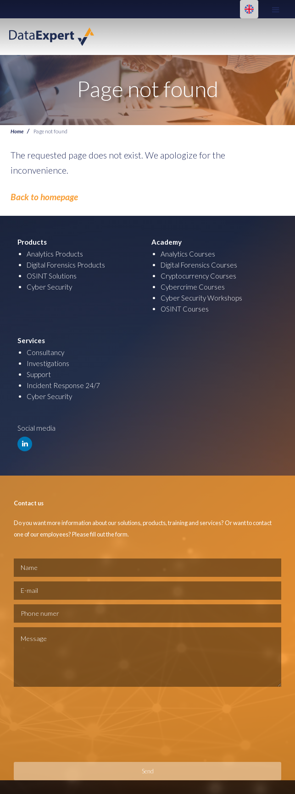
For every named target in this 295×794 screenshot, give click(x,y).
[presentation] (51, 724)
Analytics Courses (188, 254)
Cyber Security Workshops (201, 298)
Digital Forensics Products (66, 265)
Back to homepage (44, 197)
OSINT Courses (185, 309)
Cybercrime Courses (193, 287)
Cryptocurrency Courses (198, 276)
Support (39, 374)
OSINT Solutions (52, 276)
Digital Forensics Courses (199, 265)
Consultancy (45, 352)
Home (17, 131)
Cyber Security (49, 287)
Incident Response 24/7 (63, 385)
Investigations (48, 363)
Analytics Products (55, 254)
